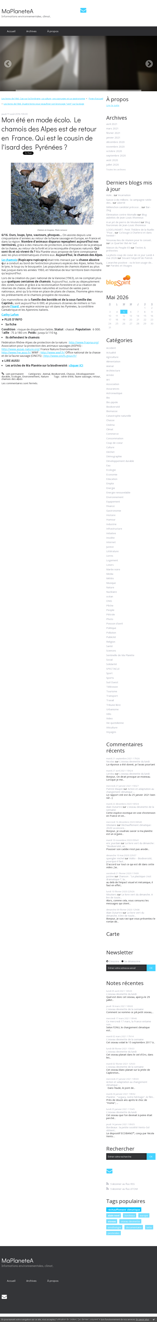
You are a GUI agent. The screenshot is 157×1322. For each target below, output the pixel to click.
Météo (110, 578)
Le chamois (9, 260)
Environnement (30, 376)
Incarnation (124, 195)
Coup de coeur (114, 442)
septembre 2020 (116, 155)
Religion (110, 641)
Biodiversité (58, 373)
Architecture (113, 370)
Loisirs (110, 564)
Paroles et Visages (121, 265)
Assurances (112, 388)
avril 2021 (112, 123)
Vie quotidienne (115, 722)
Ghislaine (111, 825)
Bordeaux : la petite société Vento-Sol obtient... (127, 1129)
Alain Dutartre (114, 806)
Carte (112, 933)
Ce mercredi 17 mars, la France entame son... (128, 1023)
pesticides (113, 1233)
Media (109, 573)
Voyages (111, 731)
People (110, 609)
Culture (110, 447)
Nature (45, 376)
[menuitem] (11, 31)
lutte (149, 1227)
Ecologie (16, 376)
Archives (31, 31)
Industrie (111, 524)
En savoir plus (142, 1319)
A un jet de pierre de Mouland (123, 222)
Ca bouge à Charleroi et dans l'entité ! (129, 234)
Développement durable (120, 460)
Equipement (113, 501)
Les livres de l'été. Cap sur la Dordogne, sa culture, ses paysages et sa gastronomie (43, 98)
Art (108, 379)
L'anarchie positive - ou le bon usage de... (129, 262)
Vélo (108, 713)
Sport (109, 673)
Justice (110, 546)
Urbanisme (112, 709)
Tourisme (111, 691)
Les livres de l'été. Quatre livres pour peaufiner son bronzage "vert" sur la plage (44, 103)
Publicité (111, 637)
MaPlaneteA (17, 11)
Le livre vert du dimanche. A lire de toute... (129, 896)
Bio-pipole (112, 402)
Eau (108, 465)
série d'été (67, 376)
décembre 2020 (115, 141)
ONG (109, 600)
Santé (109, 646)
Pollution (111, 632)
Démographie (114, 456)
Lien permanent (12, 373)
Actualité (111, 352)
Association (112, 384)
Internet (111, 542)
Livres (109, 555)
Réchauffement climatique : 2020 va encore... (129, 826)
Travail (110, 700)
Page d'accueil (96, 98)
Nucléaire (111, 591)
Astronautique (114, 393)
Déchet (110, 451)
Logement (112, 560)
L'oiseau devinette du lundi (134, 761)
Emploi (110, 483)
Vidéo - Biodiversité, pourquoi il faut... (129, 860)
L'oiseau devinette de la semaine (130, 808)
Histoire (111, 515)
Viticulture (112, 727)
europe (144, 1215)
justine (110, 876)
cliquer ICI (76, 365)
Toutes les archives (116, 169)
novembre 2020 (115, 146)
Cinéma (110, 424)
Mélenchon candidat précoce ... (123, 207)
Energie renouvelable (118, 492)
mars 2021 (112, 128)
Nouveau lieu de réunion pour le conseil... (129, 240)
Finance (110, 505)
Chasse (70, 373)
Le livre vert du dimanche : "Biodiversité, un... (130, 844)
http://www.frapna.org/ (84, 342)
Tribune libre (113, 704)
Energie (110, 487)
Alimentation (113, 361)
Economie (111, 474)
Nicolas (110, 761)
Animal (46, 373)
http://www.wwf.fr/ (52, 352)
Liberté (121, 202)
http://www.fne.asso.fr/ (16, 352)
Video (109, 718)
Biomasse (112, 411)
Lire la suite (112, 105)
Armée (110, 374)
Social (109, 659)
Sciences (111, 650)
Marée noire (113, 569)
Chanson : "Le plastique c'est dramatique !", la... (128, 878)
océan (109, 596)
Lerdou (110, 773)
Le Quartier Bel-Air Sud (124, 243)
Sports (110, 677)
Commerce (112, 433)
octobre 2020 (114, 151)
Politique (111, 627)
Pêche (109, 605)
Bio (108, 397)
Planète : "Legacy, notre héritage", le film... (130, 1097)
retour (96, 376)
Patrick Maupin (114, 788)
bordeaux (129, 1215)
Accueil (11, 31)
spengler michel (115, 858)
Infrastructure (114, 528)
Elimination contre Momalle (121, 214)
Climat (109, 429)
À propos (53, 31)
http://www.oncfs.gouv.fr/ (60, 356)
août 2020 (112, 160)
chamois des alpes (11, 379)
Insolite (110, 537)
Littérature (112, 551)
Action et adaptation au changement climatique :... (130, 790)
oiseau (112, 1221)
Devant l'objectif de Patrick (137, 258)
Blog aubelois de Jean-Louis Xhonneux (126, 216)
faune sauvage (83, 376)
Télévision (112, 686)
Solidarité (111, 664)
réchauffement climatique (124, 1209)
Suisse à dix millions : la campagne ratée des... (128, 201)
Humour (111, 519)
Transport (112, 695)
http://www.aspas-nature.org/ (20, 349)
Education (111, 478)
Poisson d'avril (114, 623)
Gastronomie (113, 510)
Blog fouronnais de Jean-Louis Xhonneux (128, 223)
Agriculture (112, 356)
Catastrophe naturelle (118, 415)
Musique (111, 582)
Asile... (109, 195)
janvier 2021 (113, 137)
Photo (109, 619)
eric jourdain (113, 843)
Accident (111, 347)
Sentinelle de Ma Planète (120, 655)
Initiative (111, 533)
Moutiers (111, 894)
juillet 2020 (112, 164)
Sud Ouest (112, 682)
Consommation (114, 438)
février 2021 (113, 132)
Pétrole (110, 614)
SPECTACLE (113, 668)
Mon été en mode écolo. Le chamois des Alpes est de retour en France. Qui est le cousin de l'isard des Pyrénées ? (49, 133)
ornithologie (114, 1227)
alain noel (113, 1215)
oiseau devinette (130, 1221)
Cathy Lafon (10, 315)
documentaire (134, 1227)
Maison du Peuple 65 (118, 247)
